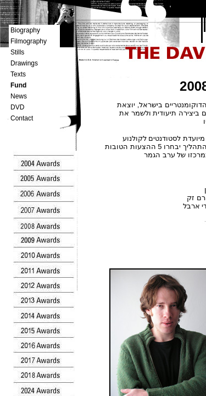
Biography (25, 30)
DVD (17, 107)
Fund (18, 85)
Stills (17, 52)
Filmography (28, 41)
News (18, 96)
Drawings (24, 63)
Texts (18, 74)
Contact (21, 118)
